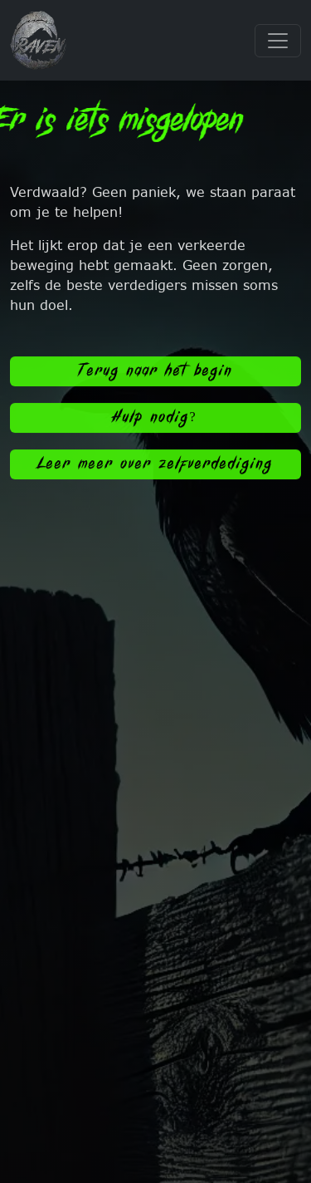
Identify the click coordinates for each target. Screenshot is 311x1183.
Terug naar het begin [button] (156, 374)
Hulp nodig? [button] (155, 420)
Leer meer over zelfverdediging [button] (155, 467)
